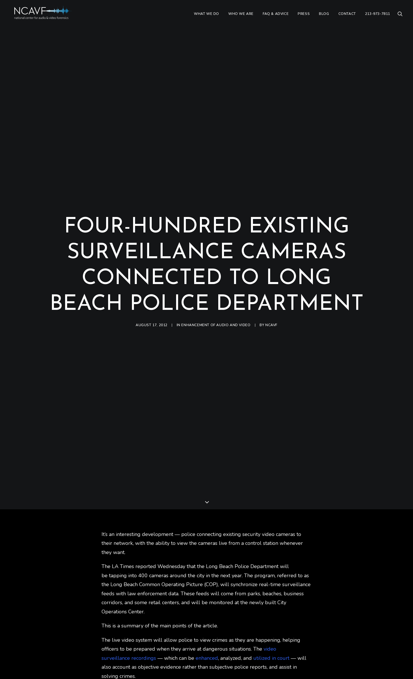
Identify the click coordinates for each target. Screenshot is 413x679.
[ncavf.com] (47, 16)
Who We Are (241, 16)
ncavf (271, 315)
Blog (324, 16)
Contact (347, 16)
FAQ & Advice (276, 16)
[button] (400, 16)
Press (304, 16)
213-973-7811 (377, 16)
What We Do (206, 16)
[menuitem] (206, 16)
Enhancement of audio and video (215, 315)
